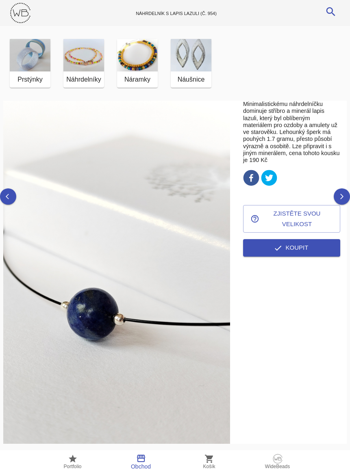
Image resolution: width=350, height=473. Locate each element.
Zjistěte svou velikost (291, 219)
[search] (331, 11)
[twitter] (269, 179)
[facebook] (251, 179)
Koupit (291, 247)
